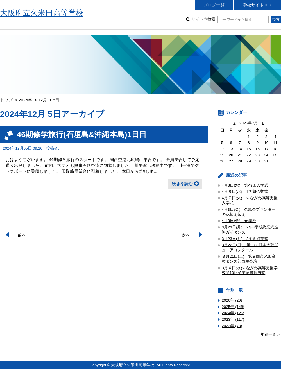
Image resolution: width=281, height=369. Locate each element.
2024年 (25, 100)
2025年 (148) (233, 307)
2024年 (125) (233, 313)
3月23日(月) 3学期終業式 (245, 239)
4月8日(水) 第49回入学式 (245, 185)
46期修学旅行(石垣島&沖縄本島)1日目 (82, 134)
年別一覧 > (270, 334)
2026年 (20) (232, 300)
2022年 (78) (232, 326)
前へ (22, 235)
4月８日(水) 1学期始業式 (245, 191)
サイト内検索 (230, 19)
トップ (6, 100)
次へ (186, 235)
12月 (42, 100)
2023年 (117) (233, 319)
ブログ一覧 (214, 5)
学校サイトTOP (258, 5)
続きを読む (182, 183)
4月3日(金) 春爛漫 (239, 221)
